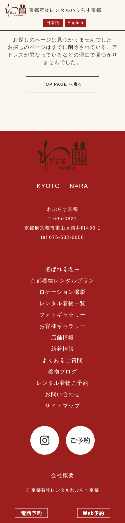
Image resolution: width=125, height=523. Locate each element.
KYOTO (48, 186)
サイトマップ (62, 406)
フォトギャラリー (62, 315)
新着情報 (62, 349)
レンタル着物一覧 (62, 303)
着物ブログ (62, 371)
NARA (79, 186)
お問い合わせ (62, 394)
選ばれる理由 (62, 269)
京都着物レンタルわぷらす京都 (65, 490)
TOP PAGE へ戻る (62, 84)
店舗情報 (62, 337)
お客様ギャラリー (62, 326)
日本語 (53, 22)
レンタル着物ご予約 (62, 383)
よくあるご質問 (62, 360)
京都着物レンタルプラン (62, 280)
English (75, 22)
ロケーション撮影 (62, 292)
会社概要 (62, 475)
